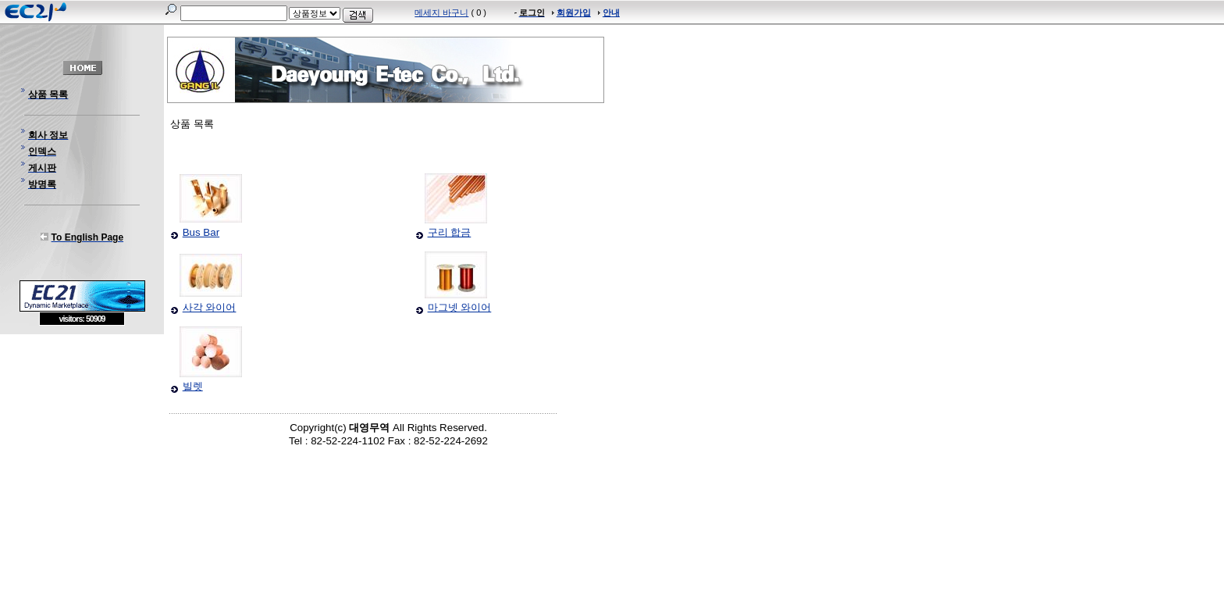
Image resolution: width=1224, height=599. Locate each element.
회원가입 (574, 12)
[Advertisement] (82, 439)
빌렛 (193, 386)
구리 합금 (449, 232)
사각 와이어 (210, 307)
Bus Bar (201, 232)
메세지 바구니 (441, 12)
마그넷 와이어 (460, 307)
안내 (611, 12)
